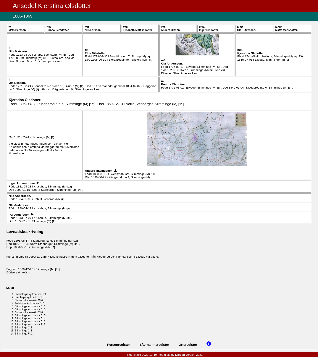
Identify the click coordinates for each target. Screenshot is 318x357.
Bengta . (173, 84)
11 (181, 104)
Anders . (171, 30)
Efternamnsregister (154, 344)
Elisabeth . (138, 30)
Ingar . (209, 30)
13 (69, 186)
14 (78, 190)
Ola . (246, 30)
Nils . (93, 30)
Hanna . (58, 30)
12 (153, 174)
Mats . (17, 30)
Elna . (95, 53)
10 (91, 104)
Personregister (118, 344)
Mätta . (286, 30)
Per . (20, 214)
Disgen (180, 354)
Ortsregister (188, 344)
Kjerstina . (250, 53)
